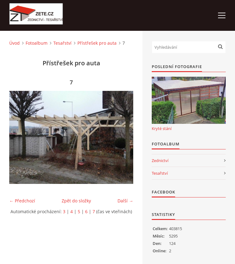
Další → (125, 201)
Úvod (14, 43)
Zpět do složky (76, 201)
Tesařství (62, 43)
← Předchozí (22, 201)
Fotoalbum (36, 43)
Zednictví (160, 160)
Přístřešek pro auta (97, 43)
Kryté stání (161, 128)
